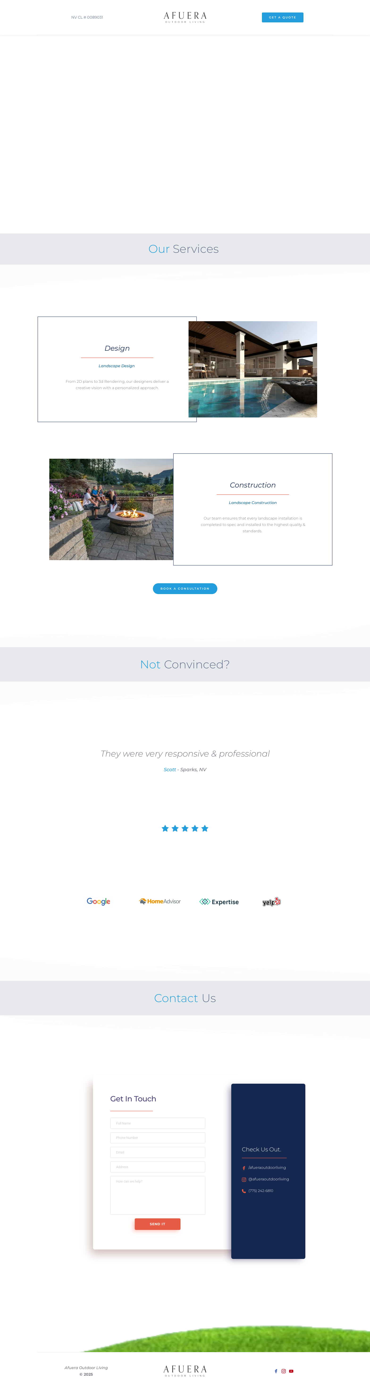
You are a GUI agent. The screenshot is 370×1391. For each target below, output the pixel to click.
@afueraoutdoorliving (271, 1179)
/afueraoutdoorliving (269, 1167)
